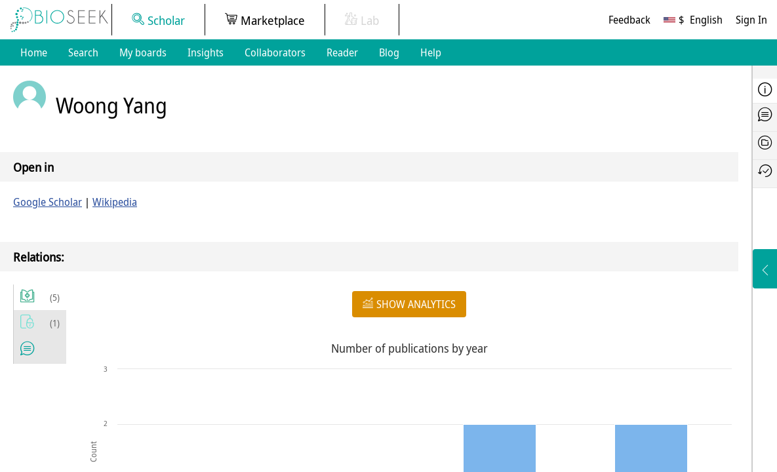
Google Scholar (47, 202)
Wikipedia (114, 202)
